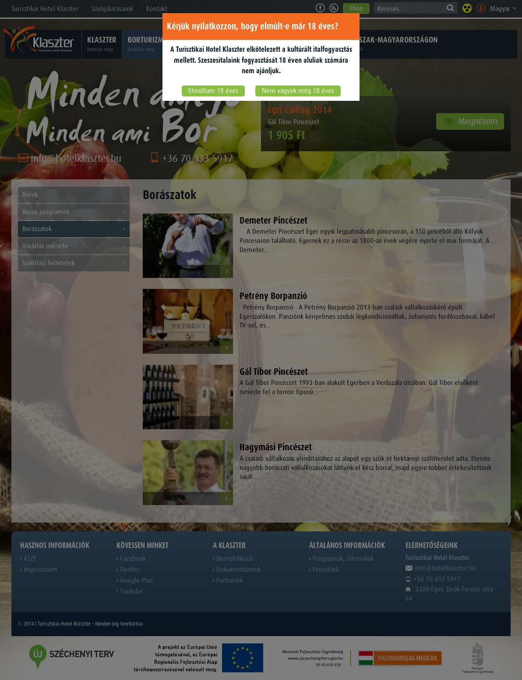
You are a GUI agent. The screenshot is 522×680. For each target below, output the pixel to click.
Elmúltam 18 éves (213, 90)
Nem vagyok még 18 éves (298, 90)
